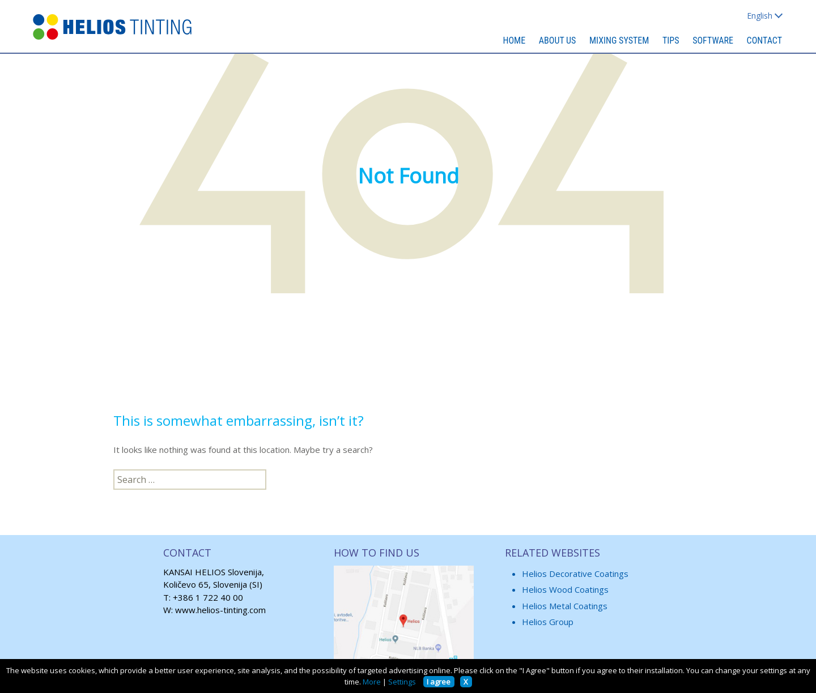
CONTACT (764, 40)
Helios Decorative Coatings (575, 573)
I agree (438, 682)
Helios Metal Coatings (564, 605)
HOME (514, 40)
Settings (402, 682)
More (372, 682)
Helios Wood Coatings (565, 589)
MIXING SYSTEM (619, 40)
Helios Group (547, 621)
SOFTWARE (712, 40)
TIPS (670, 40)
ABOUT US (557, 40)
